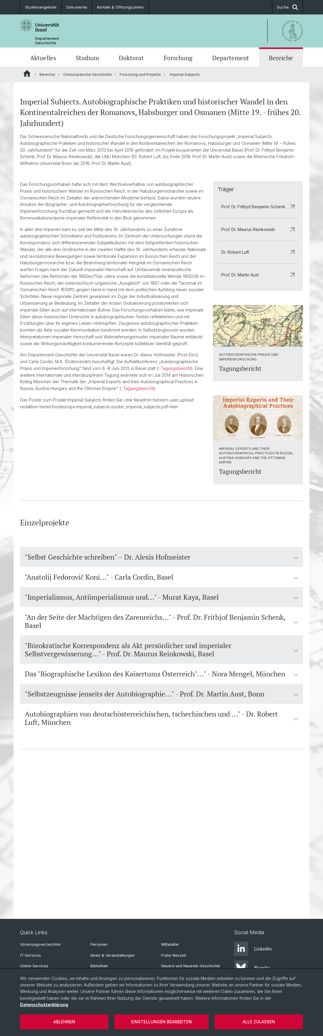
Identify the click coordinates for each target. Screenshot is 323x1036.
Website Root (27, 73)
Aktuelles (43, 58)
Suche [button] (287, 7)
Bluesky (252, 968)
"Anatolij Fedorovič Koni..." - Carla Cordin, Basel (161, 719)
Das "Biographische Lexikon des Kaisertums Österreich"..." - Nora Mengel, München (161, 816)
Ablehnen (64, 1021)
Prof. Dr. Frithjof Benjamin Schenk (258, 347)
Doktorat (131, 58)
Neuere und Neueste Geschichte (190, 966)
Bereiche (281, 58)
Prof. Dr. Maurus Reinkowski (258, 370)
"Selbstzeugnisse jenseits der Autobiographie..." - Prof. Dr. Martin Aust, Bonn (161, 836)
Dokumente (76, 7)
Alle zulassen (259, 1021)
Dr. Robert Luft (258, 393)
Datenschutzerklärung (44, 1004)
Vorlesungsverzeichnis (40, 944)
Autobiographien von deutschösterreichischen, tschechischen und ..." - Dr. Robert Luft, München (161, 860)
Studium (87, 58)
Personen (99, 944)
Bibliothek (99, 966)
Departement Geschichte (47, 40)
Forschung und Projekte (140, 74)
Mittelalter (170, 944)
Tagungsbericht (176, 509)
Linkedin (253, 949)
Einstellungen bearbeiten (161, 1021)
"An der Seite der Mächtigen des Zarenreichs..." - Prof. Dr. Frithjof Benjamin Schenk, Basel (161, 763)
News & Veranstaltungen (112, 955)
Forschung (178, 58)
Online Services (34, 966)
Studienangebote (41, 7)
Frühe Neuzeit (173, 955)
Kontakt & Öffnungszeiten (120, 7)
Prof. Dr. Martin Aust (258, 416)
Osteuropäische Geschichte (87, 74)
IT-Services (30, 955)
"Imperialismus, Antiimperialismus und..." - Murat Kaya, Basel (161, 739)
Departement (230, 58)
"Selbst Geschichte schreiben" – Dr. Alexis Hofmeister (161, 699)
